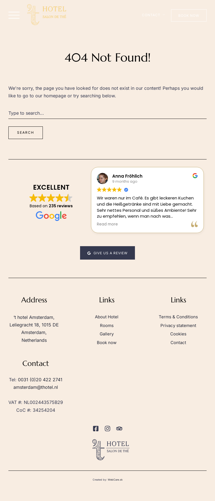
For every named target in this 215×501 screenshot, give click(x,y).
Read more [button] (107, 224)
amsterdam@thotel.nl (35, 387)
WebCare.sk (115, 479)
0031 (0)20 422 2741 (40, 379)
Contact (151, 15)
